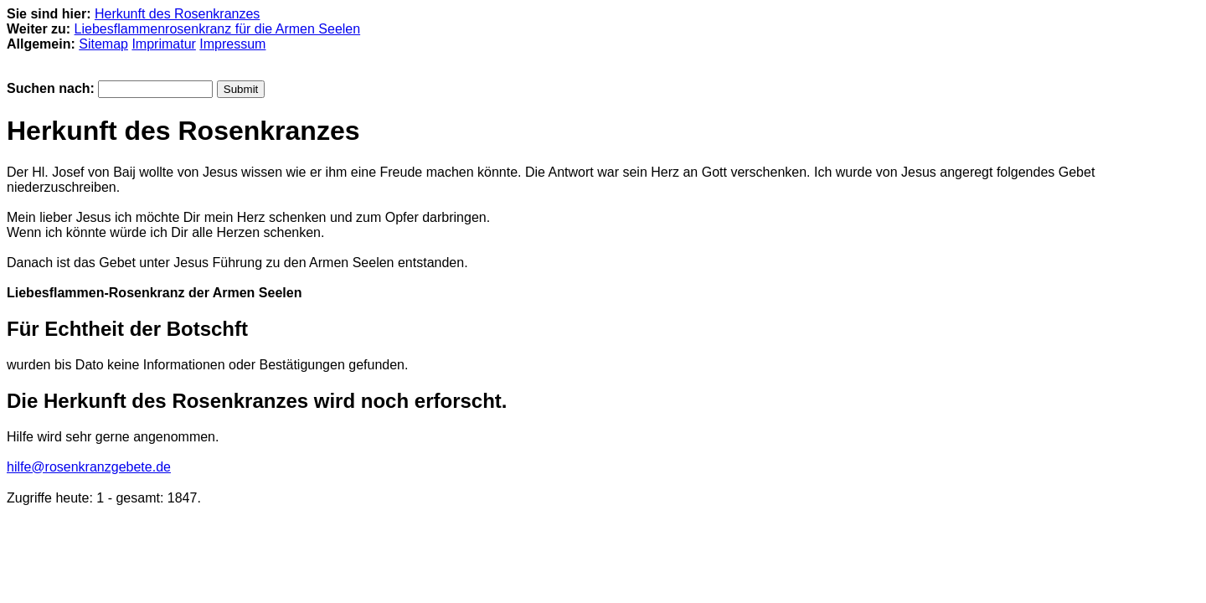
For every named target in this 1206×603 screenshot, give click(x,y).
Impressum (232, 44)
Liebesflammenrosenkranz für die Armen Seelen (218, 29)
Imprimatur (163, 44)
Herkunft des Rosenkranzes (177, 14)
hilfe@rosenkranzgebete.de (89, 467)
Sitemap (103, 44)
